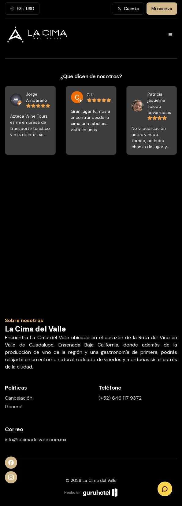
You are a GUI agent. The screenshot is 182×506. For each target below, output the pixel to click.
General (13, 406)
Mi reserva (161, 8)
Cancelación (18, 398)
